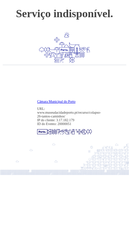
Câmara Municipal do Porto (56, 101)
